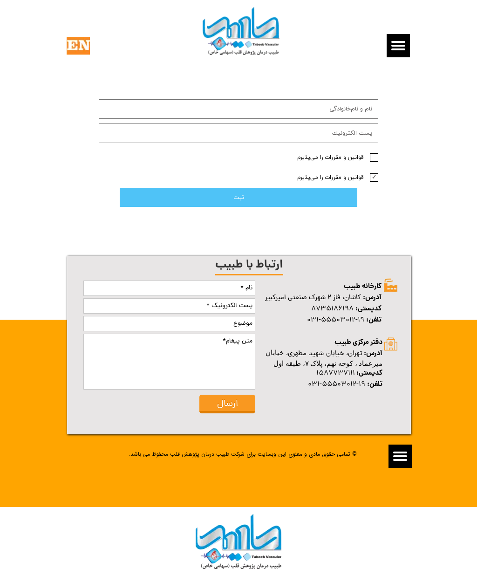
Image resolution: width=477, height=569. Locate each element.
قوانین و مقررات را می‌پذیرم (330, 157)
